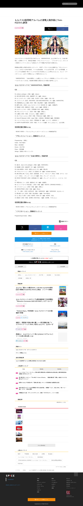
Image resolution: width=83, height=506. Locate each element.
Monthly (59, 369)
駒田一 (19, 454)
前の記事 (19, 266)
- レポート (53, 484)
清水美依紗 (39, 457)
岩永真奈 (48, 275)
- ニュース (53, 480)
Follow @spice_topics (28, 245)
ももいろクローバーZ (29, 275)
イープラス (17, 470)
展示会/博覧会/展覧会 (56, 460)
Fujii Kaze (20, 463)
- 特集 (52, 488)
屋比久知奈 (34, 454)
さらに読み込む (46, 445)
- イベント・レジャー (41, 482)
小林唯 (42, 454)
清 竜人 (19, 275)
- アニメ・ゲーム (40, 486)
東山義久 (50, 454)
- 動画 (52, 478)
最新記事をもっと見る (62, 402)
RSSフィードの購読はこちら (42, 233)
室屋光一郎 (27, 278)
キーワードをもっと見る (61, 466)
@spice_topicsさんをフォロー (13, 485)
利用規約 (68, 486)
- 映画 (38, 492)
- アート (38, 488)
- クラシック (39, 484)
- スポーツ (39, 490)
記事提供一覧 (69, 480)
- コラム (52, 486)
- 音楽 (38, 478)
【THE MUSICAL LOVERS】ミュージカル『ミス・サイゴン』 (32, 460)
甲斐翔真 (26, 454)
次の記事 (63, 266)
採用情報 (68, 484)
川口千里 (40, 275)
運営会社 (68, 478)
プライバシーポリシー (71, 488)
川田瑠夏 (19, 278)
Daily (23, 369)
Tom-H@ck (56, 275)
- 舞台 (38, 480)
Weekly (41, 369)
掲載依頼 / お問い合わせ (71, 482)
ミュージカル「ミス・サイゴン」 (25, 457)
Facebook (11, 479)
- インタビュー (54, 482)
